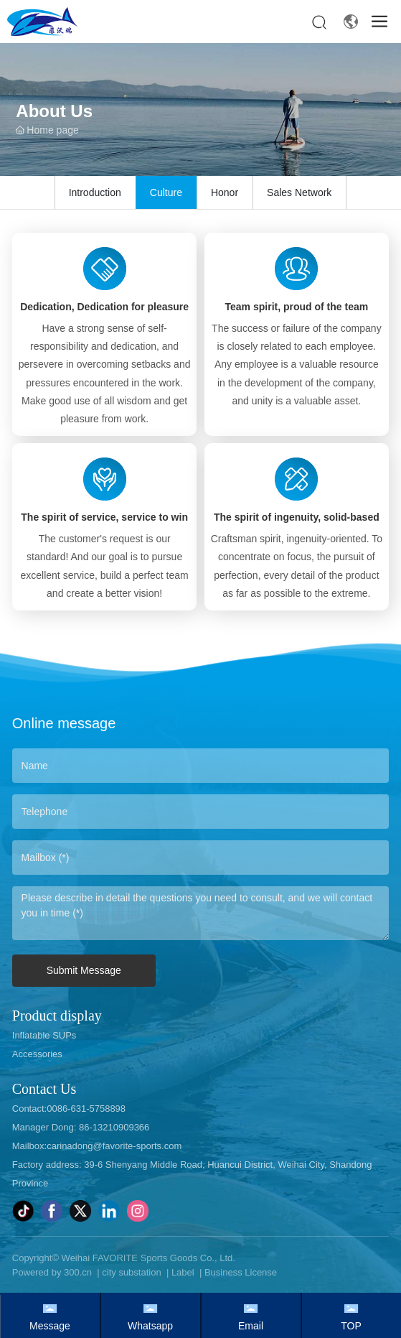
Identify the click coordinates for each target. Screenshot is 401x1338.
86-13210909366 (112, 1127)
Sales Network (299, 192)
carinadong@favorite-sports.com (114, 1145)
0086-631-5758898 (86, 1108)
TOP (351, 1326)
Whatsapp (150, 1326)
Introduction (95, 192)
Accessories (37, 1054)
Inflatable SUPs (44, 1035)
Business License (240, 1272)
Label (182, 1272)
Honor (224, 192)
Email (250, 1326)
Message (49, 1326)
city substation (131, 1272)
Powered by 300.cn (52, 1272)
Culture (166, 192)
